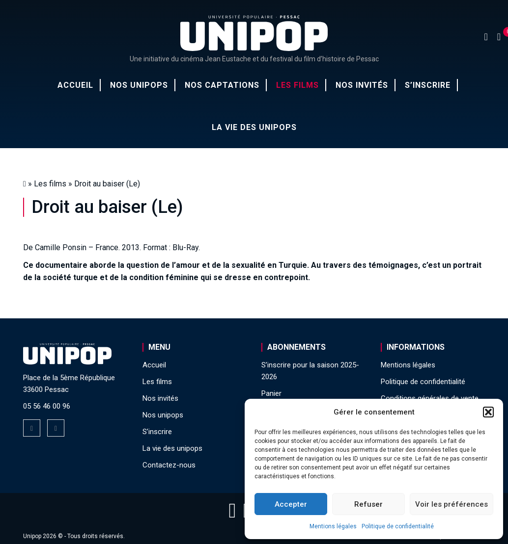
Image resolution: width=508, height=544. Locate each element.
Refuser (368, 504)
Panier (271, 393)
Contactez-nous (169, 465)
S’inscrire (428, 85)
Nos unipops (139, 85)
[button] (488, 412)
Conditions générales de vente (430, 398)
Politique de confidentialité (398, 526)
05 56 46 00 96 (46, 406)
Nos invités (362, 85)
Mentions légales (333, 526)
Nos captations (222, 85)
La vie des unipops (254, 127)
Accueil (75, 85)
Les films (297, 85)
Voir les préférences (451, 504)
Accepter (291, 504)
